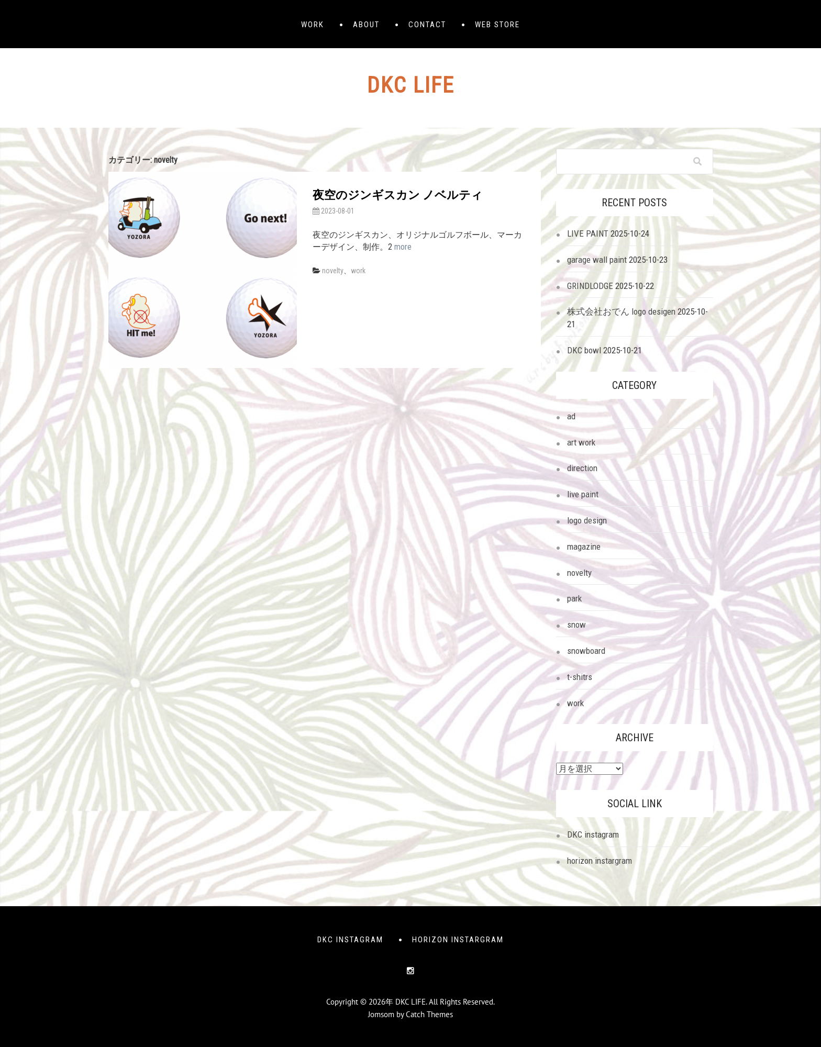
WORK (312, 24)
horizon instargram (599, 860)
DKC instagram (593, 834)
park (574, 598)
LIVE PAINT (587, 233)
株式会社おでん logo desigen (621, 311)
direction (582, 468)
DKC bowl (584, 350)
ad (571, 416)
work (358, 270)
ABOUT (366, 24)
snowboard (586, 650)
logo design (587, 520)
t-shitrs (579, 677)
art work (581, 442)
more (403, 247)
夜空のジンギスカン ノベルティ (398, 195)
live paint (582, 494)
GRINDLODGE (590, 286)
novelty (332, 270)
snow (576, 624)
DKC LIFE (410, 85)
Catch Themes (429, 1014)
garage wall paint (597, 259)
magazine (584, 546)
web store (497, 24)
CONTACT (427, 24)
